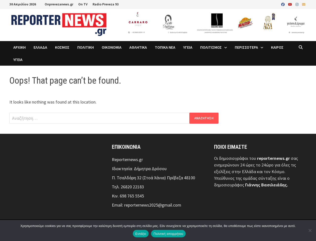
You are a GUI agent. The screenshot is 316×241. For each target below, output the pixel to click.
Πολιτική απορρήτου (168, 234)
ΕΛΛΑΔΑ (40, 47)
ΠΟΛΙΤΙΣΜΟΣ (211, 47)
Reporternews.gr (127, 159)
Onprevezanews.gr (59, 4)
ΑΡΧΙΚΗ (19, 47)
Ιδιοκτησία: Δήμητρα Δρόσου (139, 168)
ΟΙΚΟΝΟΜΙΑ (111, 47)
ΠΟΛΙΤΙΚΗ (85, 47)
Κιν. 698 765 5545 (128, 196)
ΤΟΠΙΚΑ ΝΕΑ (165, 47)
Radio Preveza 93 (105, 4)
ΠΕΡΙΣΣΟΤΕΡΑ (246, 47)
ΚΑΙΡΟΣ (277, 47)
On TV (83, 4)
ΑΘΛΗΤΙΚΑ (138, 47)
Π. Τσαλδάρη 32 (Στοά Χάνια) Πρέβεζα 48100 (153, 178)
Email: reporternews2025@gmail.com (146, 205)
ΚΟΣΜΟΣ (62, 47)
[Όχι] (309, 230)
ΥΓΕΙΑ (187, 47)
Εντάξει (140, 234)
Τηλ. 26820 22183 (128, 187)
